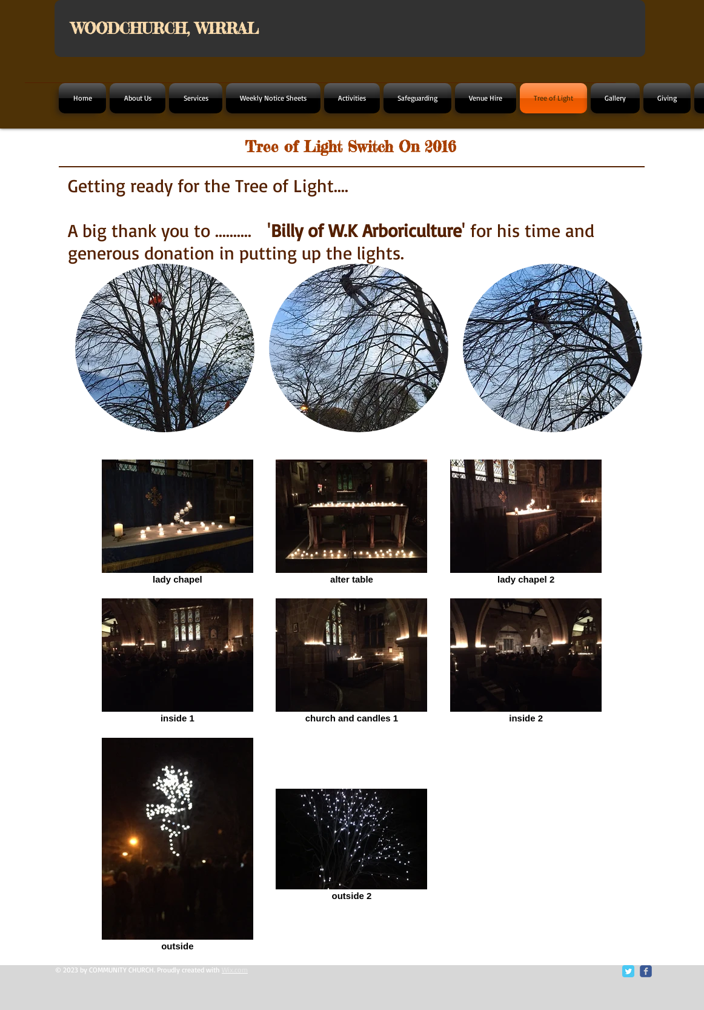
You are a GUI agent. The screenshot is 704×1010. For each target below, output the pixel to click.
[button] (164, 348)
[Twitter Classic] (628, 971)
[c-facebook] (646, 971)
